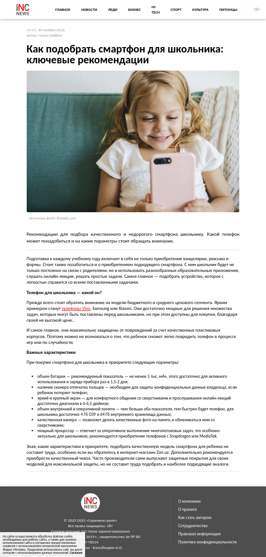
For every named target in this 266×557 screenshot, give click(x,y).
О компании (189, 501)
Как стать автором (195, 517)
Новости (89, 9)
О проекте (187, 509)
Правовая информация (199, 534)
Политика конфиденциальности (207, 542)
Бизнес (134, 9)
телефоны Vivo (76, 308)
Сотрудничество (193, 525)
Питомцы (228, 9)
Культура (200, 9)
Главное (62, 9)
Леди (112, 9)
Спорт (176, 9)
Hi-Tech (156, 9)
